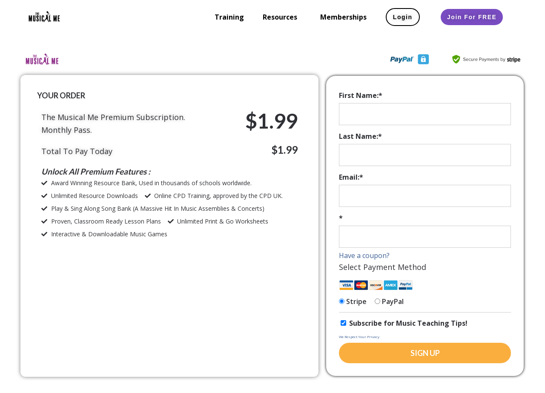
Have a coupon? (364, 255)
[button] (282, 17)
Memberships (343, 17)
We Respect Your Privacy (359, 336)
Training (229, 17)
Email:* (351, 177)
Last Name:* (360, 136)
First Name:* (360, 95)
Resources (280, 17)
